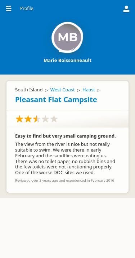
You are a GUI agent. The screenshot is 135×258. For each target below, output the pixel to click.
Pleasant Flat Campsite (56, 99)
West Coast (62, 89)
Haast (88, 89)
